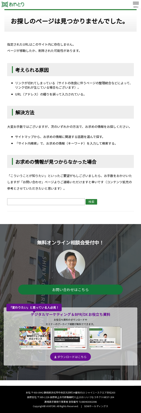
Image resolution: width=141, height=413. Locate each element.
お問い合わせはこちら (70, 289)
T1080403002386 (88, 401)
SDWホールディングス (96, 406)
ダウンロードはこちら (70, 357)
